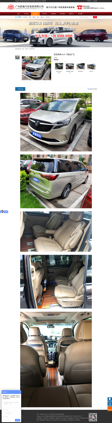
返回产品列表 (93, 89)
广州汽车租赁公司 (70, 420)
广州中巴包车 (76, 418)
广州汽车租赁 (82, 418)
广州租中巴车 (48, 420)
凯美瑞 (33, 17)
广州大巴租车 (64, 418)
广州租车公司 (45, 418)
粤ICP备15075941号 (78, 416)
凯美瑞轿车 (80, 71)
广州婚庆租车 (58, 418)
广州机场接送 (70, 418)
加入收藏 (95, 1)
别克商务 (25, 17)
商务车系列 (32, 48)
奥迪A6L (42, 17)
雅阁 (30, 17)
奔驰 (38, 17)
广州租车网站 (42, 420)
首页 (23, 48)
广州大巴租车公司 (55, 420)
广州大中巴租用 (62, 420)
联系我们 (89, 1)
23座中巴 (91, 71)
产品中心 (27, 48)
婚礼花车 (48, 17)
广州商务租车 (51, 418)
